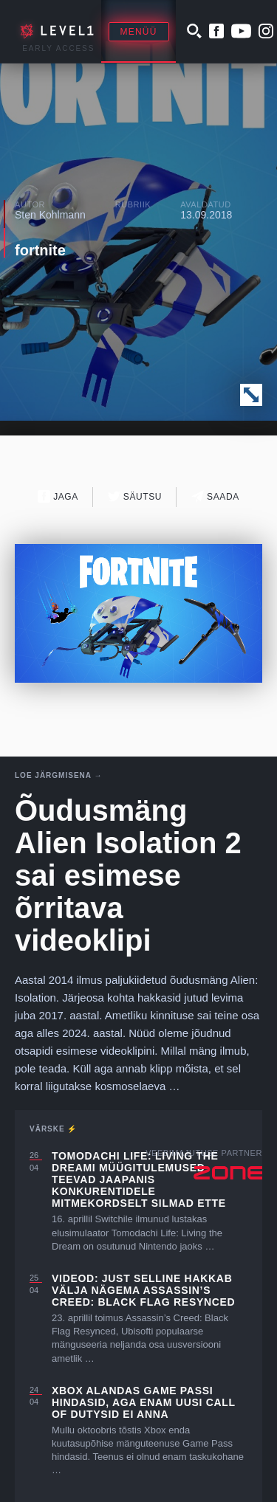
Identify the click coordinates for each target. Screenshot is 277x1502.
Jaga (58, 496)
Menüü (138, 32)
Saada (215, 496)
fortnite (40, 250)
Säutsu (135, 496)
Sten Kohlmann (50, 215)
